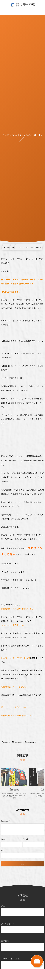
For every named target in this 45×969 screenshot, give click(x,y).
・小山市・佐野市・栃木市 (18, 658)
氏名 (22, 910)
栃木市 (4, 658)
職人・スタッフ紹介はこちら (13, 707)
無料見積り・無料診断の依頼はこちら (17, 608)
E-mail (25, 839)
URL (2, 850)
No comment (18, 742)
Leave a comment (31, 742)
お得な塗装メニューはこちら (13, 686)
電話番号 (22, 945)
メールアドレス (22, 927)
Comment (4, 821)
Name (3, 839)
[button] (39, 3)
